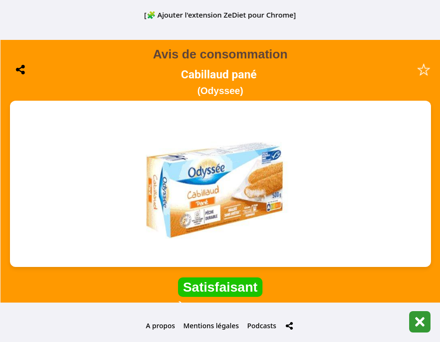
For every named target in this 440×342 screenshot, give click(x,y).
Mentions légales (211, 326)
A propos (160, 326)
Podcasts (261, 326)
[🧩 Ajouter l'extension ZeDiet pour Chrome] (220, 14)
